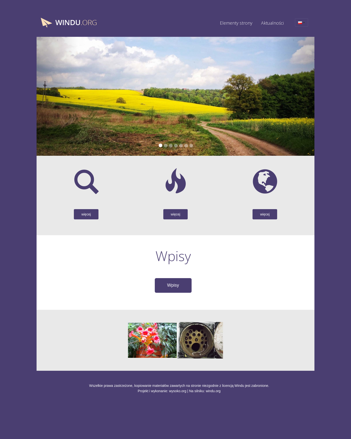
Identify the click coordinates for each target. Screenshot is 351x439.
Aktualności (272, 23)
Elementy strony (236, 23)
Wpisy (173, 285)
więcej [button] (86, 214)
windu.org (213, 391)
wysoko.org (177, 391)
